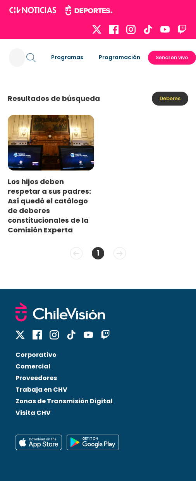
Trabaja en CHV (41, 389)
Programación (119, 57)
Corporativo (36, 354)
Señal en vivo (172, 57)
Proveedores (36, 378)
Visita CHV (33, 412)
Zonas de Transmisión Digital (64, 401)
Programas (67, 57)
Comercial (32, 366)
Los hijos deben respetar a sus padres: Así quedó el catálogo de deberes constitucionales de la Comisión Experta (49, 206)
